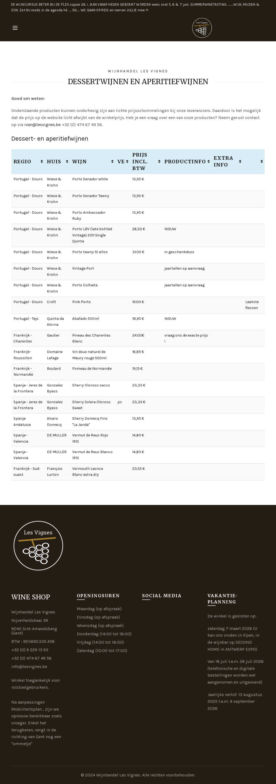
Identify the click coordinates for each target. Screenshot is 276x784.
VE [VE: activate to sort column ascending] (121, 161)
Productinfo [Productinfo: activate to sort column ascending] (185, 161)
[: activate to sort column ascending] (254, 161)
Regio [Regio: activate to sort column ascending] (22, 161)
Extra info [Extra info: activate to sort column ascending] (223, 161)
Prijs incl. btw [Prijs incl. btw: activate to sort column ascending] (140, 161)
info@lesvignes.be (29, 666)
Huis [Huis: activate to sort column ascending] (54, 161)
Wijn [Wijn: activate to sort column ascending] (79, 161)
